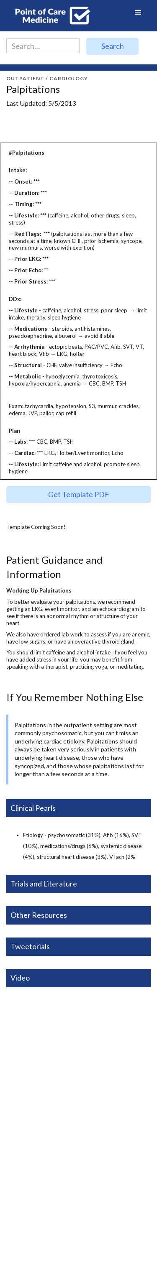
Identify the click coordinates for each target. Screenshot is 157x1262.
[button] (138, 15)
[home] (50, 15)
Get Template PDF (78, 494)
